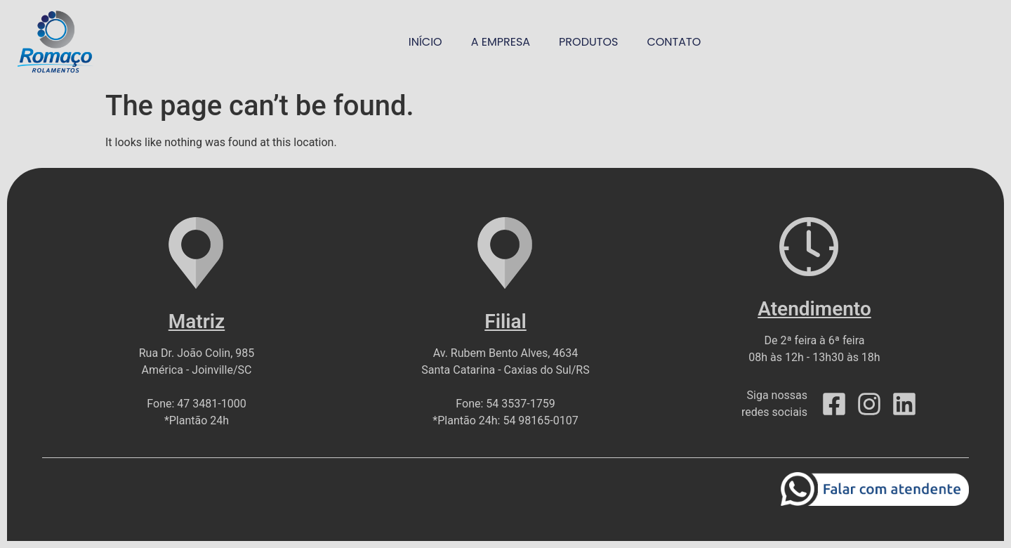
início (425, 42)
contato (674, 42)
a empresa (500, 42)
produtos (588, 42)
